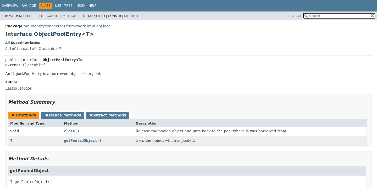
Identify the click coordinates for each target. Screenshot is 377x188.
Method (70, 16)
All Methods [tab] (24, 115)
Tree (68, 6)
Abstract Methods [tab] (108, 115)
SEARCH (295, 16)
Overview (10, 6)
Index (81, 6)
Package (28, 6)
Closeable (48, 48)
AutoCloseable (19, 48)
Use (58, 6)
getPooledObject (80, 140)
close (69, 131)
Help (92, 6)
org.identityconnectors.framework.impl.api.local (68, 26)
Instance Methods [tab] (62, 115)
